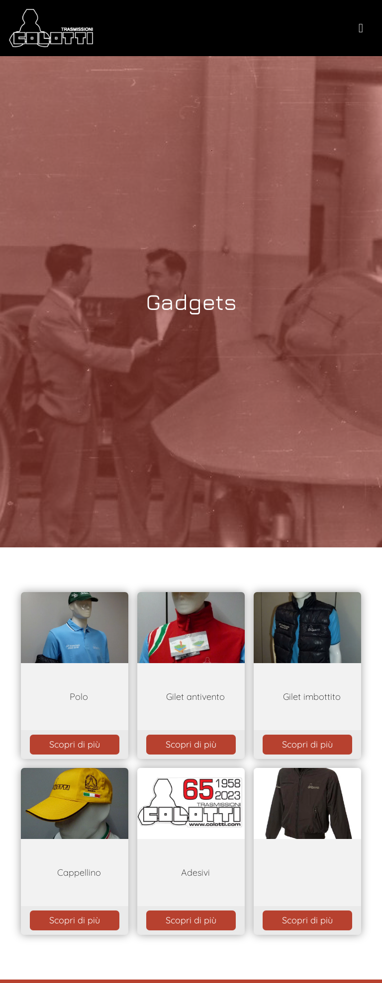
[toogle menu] (361, 28)
